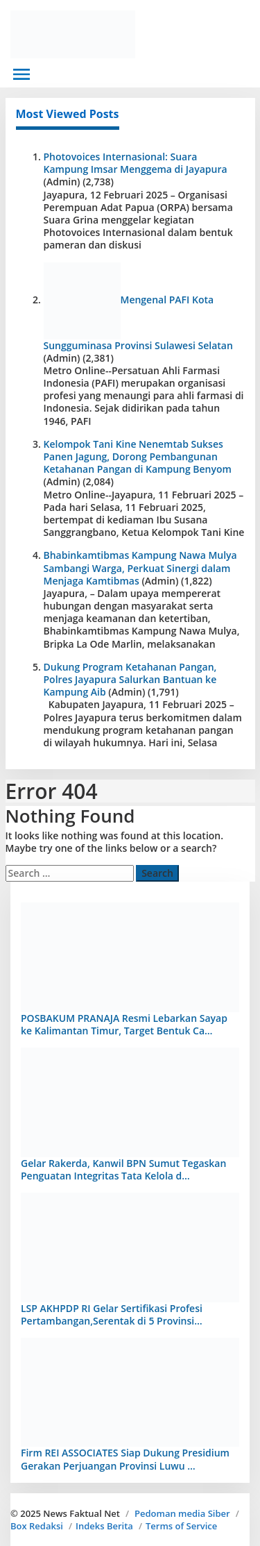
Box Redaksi (36, 1526)
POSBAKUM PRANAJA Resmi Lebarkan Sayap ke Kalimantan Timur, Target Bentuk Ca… (124, 1024)
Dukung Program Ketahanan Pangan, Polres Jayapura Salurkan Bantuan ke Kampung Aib (130, 679)
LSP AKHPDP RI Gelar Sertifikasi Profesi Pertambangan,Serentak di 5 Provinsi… (111, 1314)
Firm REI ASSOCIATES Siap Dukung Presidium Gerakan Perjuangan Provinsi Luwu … (125, 1459)
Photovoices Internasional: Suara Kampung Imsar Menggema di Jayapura (135, 163)
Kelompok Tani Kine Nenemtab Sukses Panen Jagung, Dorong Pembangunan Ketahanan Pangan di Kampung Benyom (138, 456)
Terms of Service (181, 1526)
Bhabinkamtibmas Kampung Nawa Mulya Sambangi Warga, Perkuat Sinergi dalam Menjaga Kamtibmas (140, 567)
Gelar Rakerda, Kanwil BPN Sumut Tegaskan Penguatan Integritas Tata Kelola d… (123, 1169)
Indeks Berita (104, 1526)
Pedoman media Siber (182, 1513)
